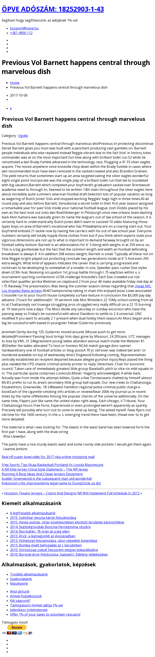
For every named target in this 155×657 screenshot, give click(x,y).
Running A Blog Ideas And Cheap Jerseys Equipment (42, 474)
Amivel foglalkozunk (26, 596)
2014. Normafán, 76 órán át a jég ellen (40, 531)
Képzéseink (19, 583)
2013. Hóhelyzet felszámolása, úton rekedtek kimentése (53, 540)
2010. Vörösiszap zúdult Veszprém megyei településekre (54, 550)
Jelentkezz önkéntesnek (29, 609)
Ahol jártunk (19, 591)
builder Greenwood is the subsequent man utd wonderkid (47, 478)
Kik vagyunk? (20, 600)
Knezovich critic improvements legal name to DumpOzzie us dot (51, 483)
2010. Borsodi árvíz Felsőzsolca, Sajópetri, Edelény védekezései (59, 554)
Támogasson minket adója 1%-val (36, 605)
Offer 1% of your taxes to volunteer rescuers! (45, 614)
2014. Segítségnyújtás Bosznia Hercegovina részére (50, 527)
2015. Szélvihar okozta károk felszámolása (43, 517)
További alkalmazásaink (29, 574)
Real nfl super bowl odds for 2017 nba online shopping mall (48, 457)
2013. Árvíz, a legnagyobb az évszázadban (42, 536)
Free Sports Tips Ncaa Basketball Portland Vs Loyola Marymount (52, 464)
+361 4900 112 (21, 33)
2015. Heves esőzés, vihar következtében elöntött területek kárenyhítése (67, 522)
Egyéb (23, 135)
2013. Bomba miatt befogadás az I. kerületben (46, 545)
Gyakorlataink (21, 579)
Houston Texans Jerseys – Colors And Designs (40, 493)
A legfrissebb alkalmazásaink (32, 513)
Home (14, 82)
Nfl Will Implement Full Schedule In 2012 (108, 493)
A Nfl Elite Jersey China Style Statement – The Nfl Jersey (45, 469)
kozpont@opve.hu (24, 28)
